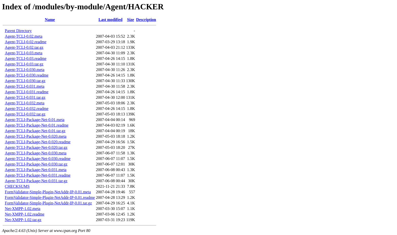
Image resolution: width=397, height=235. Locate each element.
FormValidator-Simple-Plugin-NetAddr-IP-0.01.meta (48, 192)
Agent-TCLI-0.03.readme (25, 58)
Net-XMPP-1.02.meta (22, 208)
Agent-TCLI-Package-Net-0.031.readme (37, 175)
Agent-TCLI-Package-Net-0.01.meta (34, 120)
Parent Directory (18, 31)
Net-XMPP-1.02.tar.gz (23, 220)
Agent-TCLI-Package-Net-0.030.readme (37, 158)
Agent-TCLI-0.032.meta (24, 103)
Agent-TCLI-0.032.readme (26, 108)
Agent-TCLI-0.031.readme (26, 92)
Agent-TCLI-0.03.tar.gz (24, 64)
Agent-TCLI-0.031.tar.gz (25, 97)
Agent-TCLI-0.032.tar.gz (25, 114)
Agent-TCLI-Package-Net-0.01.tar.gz (35, 131)
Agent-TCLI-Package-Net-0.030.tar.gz (36, 164)
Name (50, 19)
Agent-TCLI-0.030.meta (24, 69)
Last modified (110, 19)
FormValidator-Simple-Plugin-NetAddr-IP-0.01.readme (50, 197)
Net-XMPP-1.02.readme (24, 214)
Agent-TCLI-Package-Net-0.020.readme (37, 142)
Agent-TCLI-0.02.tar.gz (24, 47)
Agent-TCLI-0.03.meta (23, 53)
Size (130, 19)
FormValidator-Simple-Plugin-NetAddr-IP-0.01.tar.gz (48, 203)
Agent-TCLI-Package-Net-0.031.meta (35, 170)
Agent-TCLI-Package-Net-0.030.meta (35, 153)
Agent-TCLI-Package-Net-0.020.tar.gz (36, 147)
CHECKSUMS (17, 186)
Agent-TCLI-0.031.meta (24, 86)
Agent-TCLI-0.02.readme (25, 42)
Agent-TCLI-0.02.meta (23, 36)
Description (146, 19)
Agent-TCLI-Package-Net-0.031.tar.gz (36, 181)
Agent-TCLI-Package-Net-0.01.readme (36, 125)
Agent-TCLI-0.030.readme (26, 75)
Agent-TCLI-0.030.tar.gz (25, 81)
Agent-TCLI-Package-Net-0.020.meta (35, 136)
